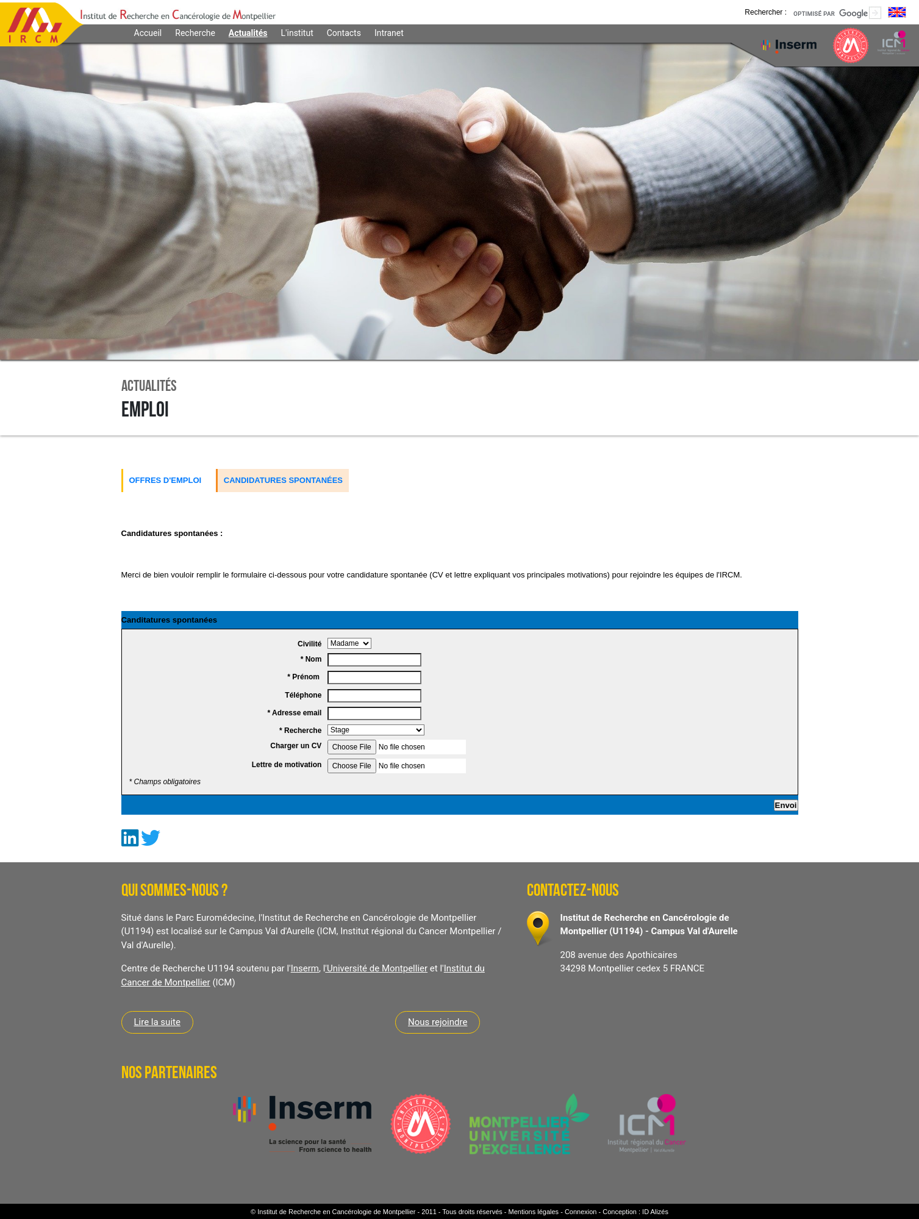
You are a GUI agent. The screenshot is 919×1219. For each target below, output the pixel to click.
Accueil (148, 33)
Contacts (344, 33)
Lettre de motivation (288, 764)
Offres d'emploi (165, 480)
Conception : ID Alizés (635, 1211)
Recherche (195, 33)
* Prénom (305, 677)
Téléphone (304, 695)
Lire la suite (157, 1022)
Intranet (389, 33)
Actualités (248, 33)
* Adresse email (295, 713)
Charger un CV (296, 746)
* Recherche (301, 730)
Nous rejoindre (437, 1022)
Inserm (305, 968)
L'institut (297, 33)
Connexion (581, 1211)
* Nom (312, 659)
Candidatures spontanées (283, 480)
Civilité (311, 644)
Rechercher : (766, 12)
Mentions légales (534, 1211)
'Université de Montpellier (376, 968)
